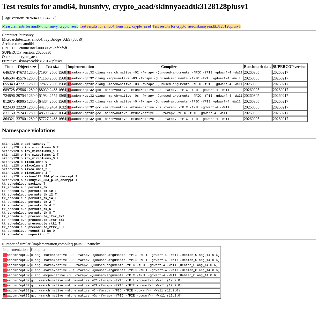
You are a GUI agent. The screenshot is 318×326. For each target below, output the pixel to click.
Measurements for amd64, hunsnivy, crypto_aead (40, 26)
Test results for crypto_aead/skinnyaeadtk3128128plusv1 (197, 26)
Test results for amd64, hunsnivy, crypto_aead (115, 26)
